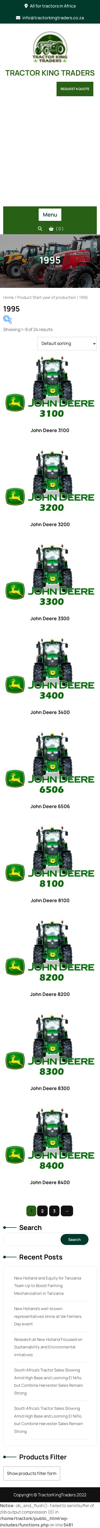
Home (8, 297)
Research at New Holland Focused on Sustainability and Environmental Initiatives (48, 1347)
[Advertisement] (50, 153)
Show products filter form (32, 1473)
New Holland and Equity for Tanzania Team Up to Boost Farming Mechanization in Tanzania (47, 1285)
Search (30, 1227)
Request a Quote (75, 89)
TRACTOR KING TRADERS (50, 73)
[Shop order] (67, 343)
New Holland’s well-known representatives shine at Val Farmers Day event (48, 1316)
